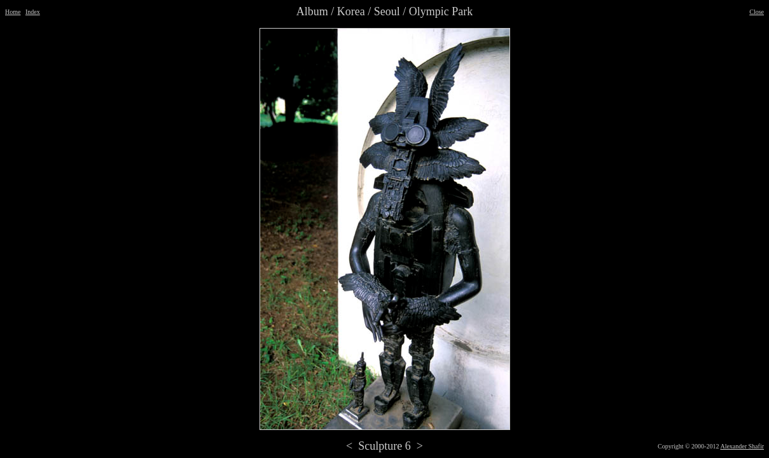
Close (756, 11)
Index (32, 11)
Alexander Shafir (742, 446)
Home (12, 11)
